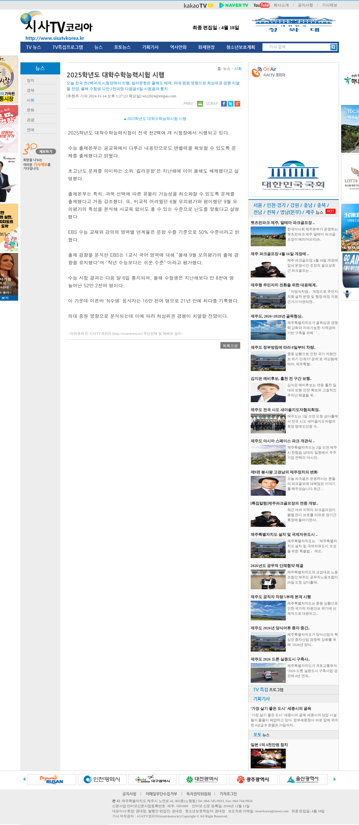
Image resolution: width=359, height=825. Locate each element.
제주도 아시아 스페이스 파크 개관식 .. (283, 441)
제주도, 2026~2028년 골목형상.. (277, 316)
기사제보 (329, 5)
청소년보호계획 (240, 47)
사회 (30, 100)
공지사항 (305, 5)
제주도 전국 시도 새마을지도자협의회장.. (285, 410)
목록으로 (230, 346)
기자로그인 (228, 794)
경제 (30, 90)
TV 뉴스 (33, 47)
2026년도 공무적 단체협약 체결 (277, 565)
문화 (30, 110)
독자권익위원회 (198, 794)
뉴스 (98, 47)
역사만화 (178, 47)
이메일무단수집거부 (161, 794)
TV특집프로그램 (68, 47)
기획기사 (150, 47)
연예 (30, 130)
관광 (30, 120)
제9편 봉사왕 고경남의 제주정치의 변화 (284, 472)
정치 (30, 80)
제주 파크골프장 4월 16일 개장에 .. (280, 254)
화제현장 (206, 47)
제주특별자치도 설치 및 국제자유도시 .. (284, 534)
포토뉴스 (122, 47)
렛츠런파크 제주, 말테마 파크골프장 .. (283, 222)
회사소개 (281, 5)
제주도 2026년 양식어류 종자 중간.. (280, 628)
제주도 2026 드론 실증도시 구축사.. (280, 659)
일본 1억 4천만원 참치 (269, 745)
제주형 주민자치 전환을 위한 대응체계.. (284, 285)
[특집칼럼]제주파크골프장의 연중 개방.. (284, 503)
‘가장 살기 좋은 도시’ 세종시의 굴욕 (281, 708)
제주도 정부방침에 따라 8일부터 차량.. (283, 347)
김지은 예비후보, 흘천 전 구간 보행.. (281, 378)
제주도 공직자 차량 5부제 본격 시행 (281, 597)
